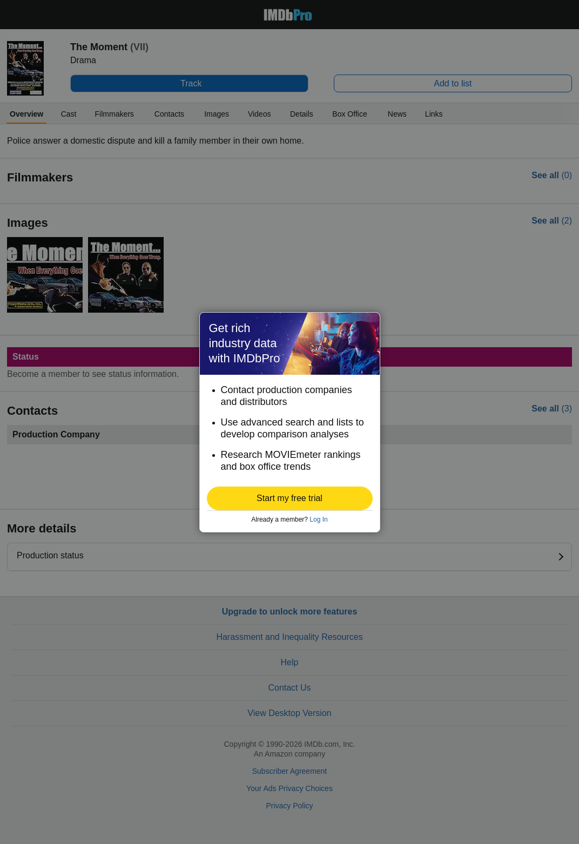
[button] (289, 498)
